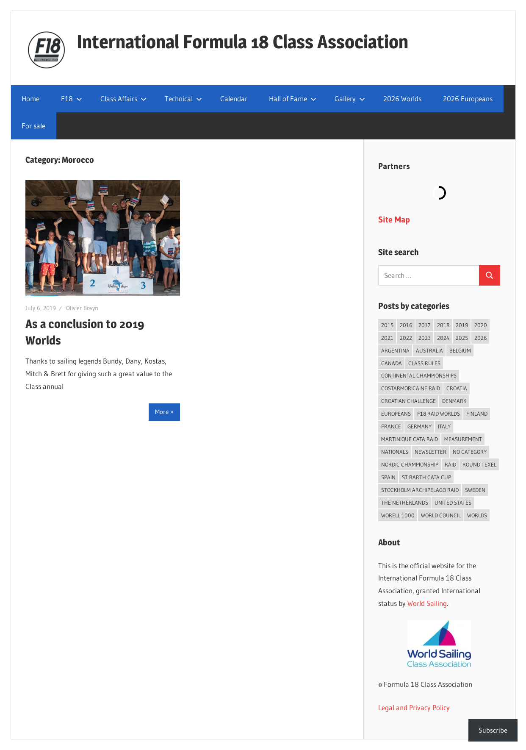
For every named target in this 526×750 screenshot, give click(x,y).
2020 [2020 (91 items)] (480, 325)
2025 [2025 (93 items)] (462, 337)
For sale (33, 125)
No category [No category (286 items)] (470, 451)
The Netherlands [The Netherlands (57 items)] (404, 502)
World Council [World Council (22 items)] (441, 515)
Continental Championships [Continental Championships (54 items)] (419, 375)
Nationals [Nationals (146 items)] (394, 451)
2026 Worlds (402, 98)
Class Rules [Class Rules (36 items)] (424, 363)
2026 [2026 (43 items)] (480, 337)
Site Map (394, 219)
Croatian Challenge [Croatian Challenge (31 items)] (408, 400)
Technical (183, 98)
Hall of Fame (292, 98)
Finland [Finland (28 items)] (476, 413)
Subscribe (493, 730)
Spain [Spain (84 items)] (388, 477)
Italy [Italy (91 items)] (444, 426)
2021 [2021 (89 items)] (387, 337)
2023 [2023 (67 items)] (424, 337)
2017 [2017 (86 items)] (424, 325)
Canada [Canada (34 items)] (391, 363)
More (162, 412)
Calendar (233, 98)
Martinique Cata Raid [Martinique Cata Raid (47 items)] (409, 439)
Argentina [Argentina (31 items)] (395, 350)
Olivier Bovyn (82, 308)
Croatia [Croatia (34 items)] (456, 388)
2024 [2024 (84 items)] (443, 337)
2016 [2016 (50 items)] (406, 325)
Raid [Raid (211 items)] (450, 464)
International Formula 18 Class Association (242, 41)
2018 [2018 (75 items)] (443, 325)
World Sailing (427, 603)
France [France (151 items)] (391, 426)
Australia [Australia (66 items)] (429, 350)
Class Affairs (123, 98)
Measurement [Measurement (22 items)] (463, 439)
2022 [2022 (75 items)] (406, 337)
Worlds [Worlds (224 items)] (477, 515)
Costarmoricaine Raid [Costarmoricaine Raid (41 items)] (410, 388)
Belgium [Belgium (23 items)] (460, 350)
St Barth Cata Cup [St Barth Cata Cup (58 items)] (426, 477)
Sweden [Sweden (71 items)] (475, 489)
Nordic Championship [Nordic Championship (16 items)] (409, 464)
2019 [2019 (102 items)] (462, 325)
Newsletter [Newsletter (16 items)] (430, 451)
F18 (71, 98)
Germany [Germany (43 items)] (419, 426)
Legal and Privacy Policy (414, 707)
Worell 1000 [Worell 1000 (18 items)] (398, 515)
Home (30, 98)
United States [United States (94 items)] (453, 502)
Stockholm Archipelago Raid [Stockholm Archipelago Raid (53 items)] (420, 489)
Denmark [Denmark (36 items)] (454, 400)
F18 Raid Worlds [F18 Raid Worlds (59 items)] (438, 413)
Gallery (350, 98)
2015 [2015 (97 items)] (387, 325)
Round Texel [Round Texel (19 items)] (479, 464)
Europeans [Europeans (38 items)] (396, 413)
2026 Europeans (468, 98)
